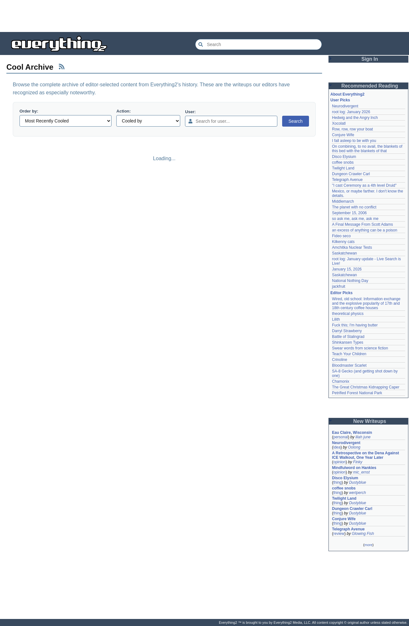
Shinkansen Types (347, 342)
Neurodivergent (345, 106)
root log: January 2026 (351, 112)
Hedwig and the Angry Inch (355, 117)
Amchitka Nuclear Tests (352, 247)
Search (296, 121)
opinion (339, 462)
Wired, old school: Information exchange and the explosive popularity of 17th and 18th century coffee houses (366, 303)
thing (337, 482)
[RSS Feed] (61, 66)
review (338, 533)
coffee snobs (343, 162)
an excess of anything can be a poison (364, 230)
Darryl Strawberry (347, 331)
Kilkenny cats (343, 241)
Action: (123, 111)
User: (190, 111)
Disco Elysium (344, 156)
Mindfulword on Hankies (354, 468)
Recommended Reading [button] (369, 86)
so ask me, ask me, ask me (355, 218)
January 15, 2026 (347, 269)
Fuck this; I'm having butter (355, 325)
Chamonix (340, 381)
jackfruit (338, 286)
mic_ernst (361, 472)
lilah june (362, 437)
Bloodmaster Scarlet (349, 365)
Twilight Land (343, 168)
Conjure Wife (343, 135)
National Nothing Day (350, 280)
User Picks (340, 100)
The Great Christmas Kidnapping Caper (365, 387)
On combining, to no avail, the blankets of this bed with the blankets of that (367, 148)
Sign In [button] (369, 59)
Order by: (28, 111)
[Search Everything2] (258, 44)
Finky (357, 462)
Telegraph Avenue (347, 179)
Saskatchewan (344, 253)
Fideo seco (341, 236)
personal (340, 437)
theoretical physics (348, 313)
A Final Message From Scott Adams (362, 224)
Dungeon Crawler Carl (351, 174)
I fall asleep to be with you (354, 140)
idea (337, 447)
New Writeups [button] (369, 421)
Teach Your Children (349, 354)
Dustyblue (357, 482)
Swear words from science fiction (360, 348)
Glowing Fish (363, 533)
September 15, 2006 (349, 213)
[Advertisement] (204, 16)
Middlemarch (343, 201)
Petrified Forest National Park (357, 393)
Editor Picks (341, 293)
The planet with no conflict (354, 207)
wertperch (357, 492)
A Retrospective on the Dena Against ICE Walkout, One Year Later (365, 455)
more (368, 545)
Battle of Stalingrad (348, 336)
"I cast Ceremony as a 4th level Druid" (364, 185)
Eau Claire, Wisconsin (352, 432)
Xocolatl (339, 123)
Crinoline (339, 359)
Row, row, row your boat (352, 129)
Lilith (336, 319)
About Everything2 (347, 94)
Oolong (354, 447)
